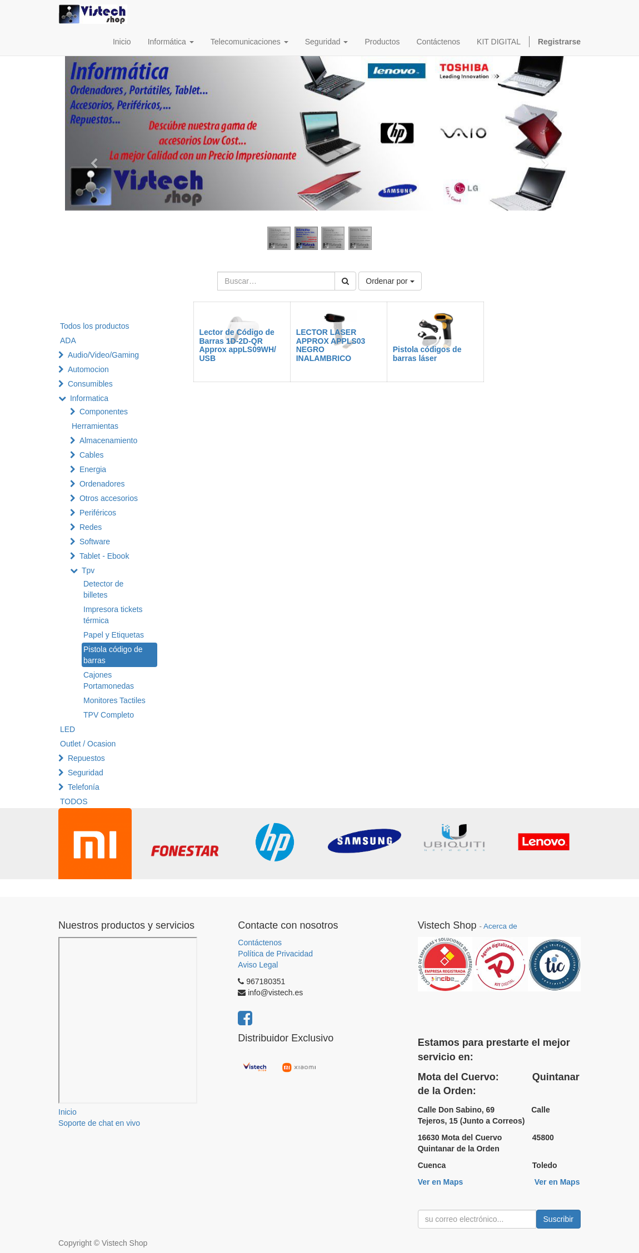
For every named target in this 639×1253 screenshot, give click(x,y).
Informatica (89, 398)
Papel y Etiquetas (113, 634)
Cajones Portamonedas (108, 680)
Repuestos (86, 758)
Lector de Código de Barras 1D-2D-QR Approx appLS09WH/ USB (237, 345)
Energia (92, 469)
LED (67, 729)
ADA (68, 340)
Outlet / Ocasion (88, 743)
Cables (91, 454)
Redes (90, 527)
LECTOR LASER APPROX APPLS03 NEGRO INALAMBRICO (331, 345)
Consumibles (90, 383)
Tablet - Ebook (104, 556)
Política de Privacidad (275, 953)
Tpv (88, 570)
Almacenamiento (108, 440)
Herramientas (95, 426)
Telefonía (83, 787)
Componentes (103, 411)
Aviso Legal (258, 964)
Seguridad (85, 772)
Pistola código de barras (113, 655)
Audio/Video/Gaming (103, 354)
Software (94, 541)
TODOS (74, 801)
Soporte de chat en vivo (99, 1123)
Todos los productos (94, 326)
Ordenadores (102, 483)
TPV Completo (108, 714)
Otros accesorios (108, 498)
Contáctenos (260, 942)
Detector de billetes (103, 589)
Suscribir (558, 1219)
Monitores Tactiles (114, 700)
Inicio (67, 1111)
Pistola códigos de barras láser (427, 353)
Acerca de (500, 926)
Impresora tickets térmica (113, 615)
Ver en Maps (440, 1181)
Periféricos (97, 512)
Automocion (88, 369)
